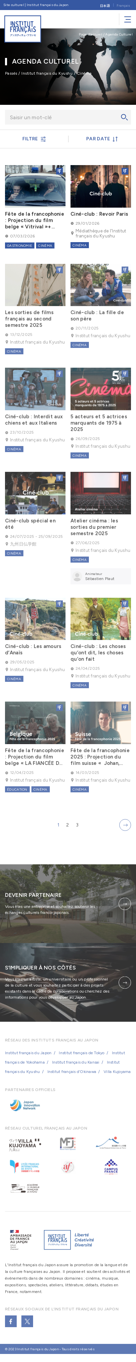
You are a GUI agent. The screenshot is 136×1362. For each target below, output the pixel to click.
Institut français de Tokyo (81, 1059)
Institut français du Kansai (75, 1068)
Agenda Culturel (119, 34)
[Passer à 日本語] (105, 5)
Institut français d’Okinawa (71, 1077)
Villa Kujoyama (117, 1077)
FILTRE (34, 139)
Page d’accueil (90, 34)
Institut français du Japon (28, 1059)
